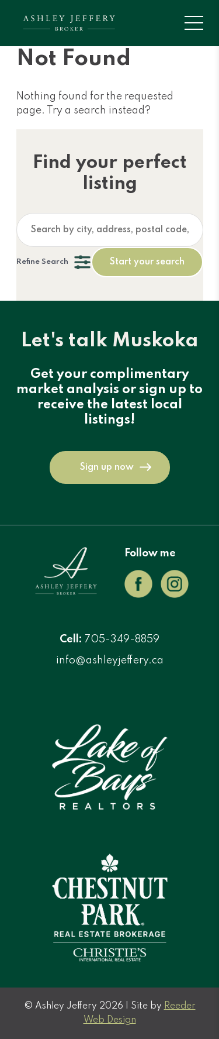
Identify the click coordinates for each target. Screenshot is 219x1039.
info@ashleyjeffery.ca (110, 660)
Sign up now (107, 467)
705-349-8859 (122, 639)
